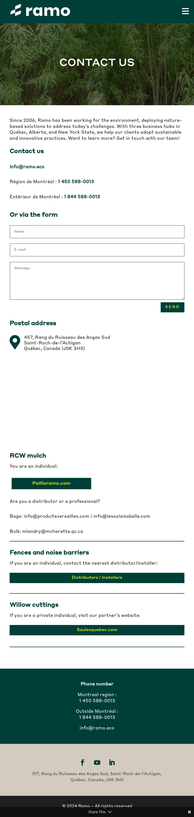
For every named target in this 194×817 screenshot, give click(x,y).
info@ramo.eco (27, 167)
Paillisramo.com (51, 483)
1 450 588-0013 (97, 701)
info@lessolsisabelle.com (121, 516)
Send (172, 307)
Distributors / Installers (97, 578)
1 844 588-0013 (97, 717)
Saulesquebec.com (97, 630)
